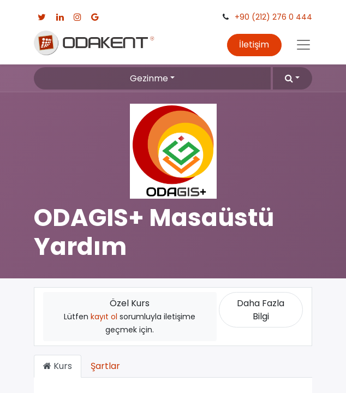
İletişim (254, 44)
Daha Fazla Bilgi (260, 310)
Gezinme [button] (149, 78)
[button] (292, 78)
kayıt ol (104, 316)
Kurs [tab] (57, 366)
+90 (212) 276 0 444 (273, 16)
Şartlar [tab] (105, 366)
